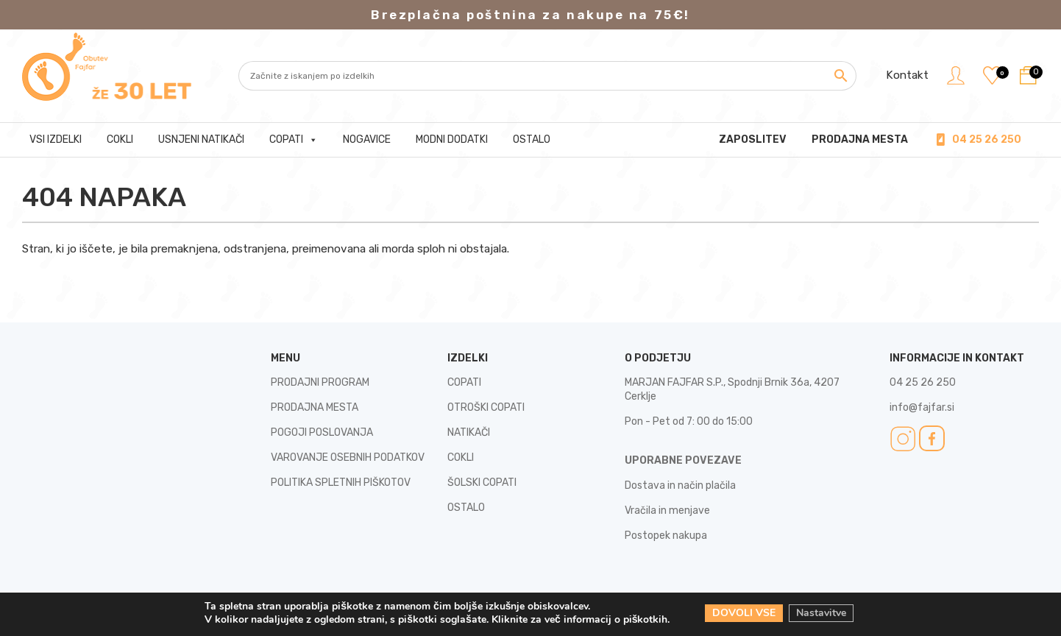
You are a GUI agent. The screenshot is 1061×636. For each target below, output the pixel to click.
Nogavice (367, 139)
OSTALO (466, 507)
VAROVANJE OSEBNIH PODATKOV (348, 457)
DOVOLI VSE (744, 613)
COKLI (460, 457)
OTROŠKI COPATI (486, 407)
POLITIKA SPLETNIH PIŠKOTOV (341, 482)
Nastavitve (821, 613)
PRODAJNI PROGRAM (320, 382)
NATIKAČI (468, 432)
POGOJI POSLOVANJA (322, 432)
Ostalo (531, 139)
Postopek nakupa (666, 535)
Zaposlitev (753, 139)
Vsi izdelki (55, 139)
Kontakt (907, 75)
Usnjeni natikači (201, 139)
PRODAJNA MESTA (860, 139)
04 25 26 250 (986, 139)
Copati (293, 140)
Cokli (120, 139)
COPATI (464, 382)
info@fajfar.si (922, 407)
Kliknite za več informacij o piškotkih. (581, 619)
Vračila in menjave (667, 510)
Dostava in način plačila (680, 485)
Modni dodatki (452, 139)
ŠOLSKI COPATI (482, 482)
